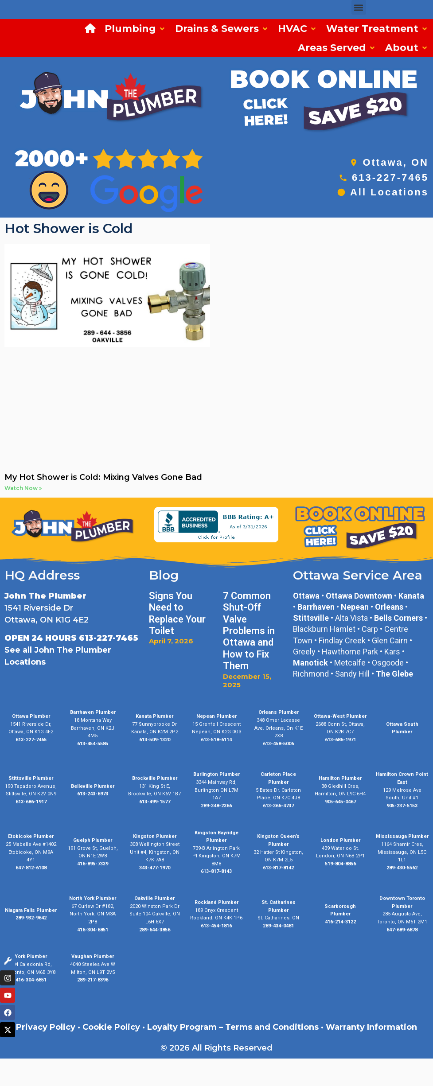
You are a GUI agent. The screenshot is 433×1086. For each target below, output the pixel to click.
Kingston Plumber (154, 836)
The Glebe (394, 673)
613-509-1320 (154, 740)
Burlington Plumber (216, 774)
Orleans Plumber (278, 712)
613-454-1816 (216, 926)
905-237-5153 (401, 806)
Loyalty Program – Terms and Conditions (233, 1027)
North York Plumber (92, 898)
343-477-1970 (154, 868)
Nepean (355, 606)
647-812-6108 (31, 868)
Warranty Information (371, 1027)
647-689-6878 (401, 930)
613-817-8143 (216, 871)
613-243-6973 (92, 794)
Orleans (389, 606)
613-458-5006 (278, 744)
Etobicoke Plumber (31, 836)
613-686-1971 (340, 740)
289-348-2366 (216, 806)
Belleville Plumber (92, 786)
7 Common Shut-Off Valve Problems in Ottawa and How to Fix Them (249, 630)
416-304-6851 (92, 930)
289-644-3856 (154, 930)
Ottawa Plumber (31, 716)
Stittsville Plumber (30, 778)
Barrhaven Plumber (93, 712)
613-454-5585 (92, 744)
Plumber (340, 914)
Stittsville (311, 618)
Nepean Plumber (216, 716)
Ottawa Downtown (359, 595)
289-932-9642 (31, 918)
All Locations (389, 192)
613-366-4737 (278, 806)
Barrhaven (316, 606)
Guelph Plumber (92, 840)
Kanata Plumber (154, 716)
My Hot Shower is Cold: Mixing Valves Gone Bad (103, 477)
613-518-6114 (216, 740)
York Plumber (31, 956)
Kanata (411, 595)
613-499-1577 (154, 802)
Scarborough (340, 906)
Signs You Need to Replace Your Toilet (177, 613)
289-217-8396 (92, 980)
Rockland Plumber (216, 902)
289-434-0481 (278, 926)
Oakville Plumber (154, 898)
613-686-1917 (31, 802)
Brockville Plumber (154, 778)
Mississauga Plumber (402, 836)
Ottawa (306, 595)
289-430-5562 (401, 868)
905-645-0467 (340, 802)
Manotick (310, 662)
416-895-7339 (92, 864)
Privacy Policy (45, 1027)
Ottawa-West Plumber (340, 716)
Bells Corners (398, 618)
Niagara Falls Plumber (31, 910)
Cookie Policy (111, 1027)
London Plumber (340, 840)
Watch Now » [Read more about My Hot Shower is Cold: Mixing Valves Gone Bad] (23, 488)
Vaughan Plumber (92, 956)
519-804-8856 (340, 864)
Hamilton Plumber (340, 778)
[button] (358, 7)
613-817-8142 (278, 868)
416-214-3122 (340, 922)
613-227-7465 (390, 177)
